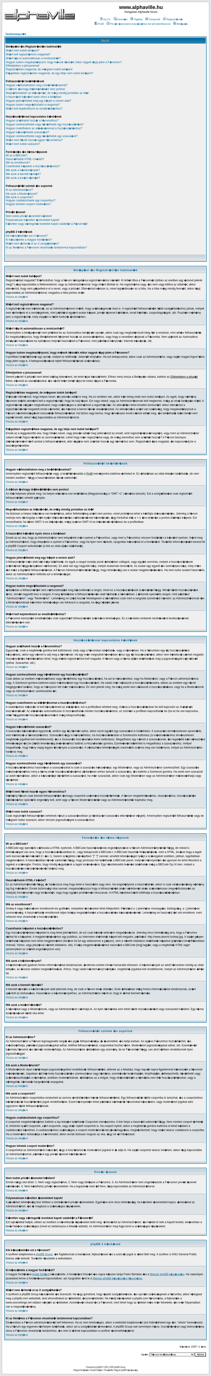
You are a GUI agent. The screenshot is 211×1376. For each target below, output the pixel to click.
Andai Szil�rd (41, 1274)
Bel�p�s (180, 24)
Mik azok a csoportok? (19, 197)
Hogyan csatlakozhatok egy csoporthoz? (30, 200)
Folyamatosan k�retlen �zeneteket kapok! (32, 220)
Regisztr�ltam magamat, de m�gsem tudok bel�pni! (39, 69)
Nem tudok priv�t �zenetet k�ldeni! (29, 216)
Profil (99, 24)
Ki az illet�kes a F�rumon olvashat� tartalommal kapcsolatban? (46, 247)
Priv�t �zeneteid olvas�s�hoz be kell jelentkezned (138, 24)
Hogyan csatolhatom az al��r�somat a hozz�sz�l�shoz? (44, 128)
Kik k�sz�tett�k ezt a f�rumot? (27, 235)
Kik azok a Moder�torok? (22, 193)
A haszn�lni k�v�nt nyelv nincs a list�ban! (34, 96)
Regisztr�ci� (173, 19)
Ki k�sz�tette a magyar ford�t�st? (29, 239)
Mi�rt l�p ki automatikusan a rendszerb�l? (33, 58)
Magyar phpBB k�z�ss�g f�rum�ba (117, 1278)
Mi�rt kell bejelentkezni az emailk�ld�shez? (34, 108)
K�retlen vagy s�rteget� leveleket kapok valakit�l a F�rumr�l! (47, 223)
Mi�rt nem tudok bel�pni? (22, 50)
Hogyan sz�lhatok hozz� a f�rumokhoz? (32, 120)
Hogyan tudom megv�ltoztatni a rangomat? (33, 104)
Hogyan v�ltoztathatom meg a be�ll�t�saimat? (36, 85)
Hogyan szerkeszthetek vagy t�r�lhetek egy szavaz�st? (41, 136)
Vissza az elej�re (17, 296)
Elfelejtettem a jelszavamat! (22, 65)
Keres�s (121, 19)
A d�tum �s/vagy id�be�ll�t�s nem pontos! (35, 89)
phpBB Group (44, 1254)
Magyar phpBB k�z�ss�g (167, 1274)
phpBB (99, 1367)
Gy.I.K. (105, 19)
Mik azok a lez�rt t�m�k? (23, 178)
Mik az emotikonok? (18, 162)
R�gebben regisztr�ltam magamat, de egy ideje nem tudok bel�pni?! (49, 73)
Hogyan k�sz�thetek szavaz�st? (27, 132)
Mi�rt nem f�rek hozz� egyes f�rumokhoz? (34, 140)
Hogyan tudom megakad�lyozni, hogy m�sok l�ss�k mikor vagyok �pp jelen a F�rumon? (64, 62)
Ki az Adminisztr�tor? (19, 189)
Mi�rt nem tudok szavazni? (23, 144)
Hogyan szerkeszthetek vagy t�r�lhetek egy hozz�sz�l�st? (45, 124)
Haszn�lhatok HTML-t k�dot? (25, 159)
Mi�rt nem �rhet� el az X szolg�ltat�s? (32, 243)
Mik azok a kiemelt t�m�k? (23, 174)
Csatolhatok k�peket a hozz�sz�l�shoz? (33, 166)
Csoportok (152, 19)
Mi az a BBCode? (16, 155)
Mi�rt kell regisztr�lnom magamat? (28, 54)
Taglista (136, 19)
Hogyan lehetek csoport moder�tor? (28, 204)
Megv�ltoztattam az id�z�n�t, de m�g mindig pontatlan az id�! (47, 93)
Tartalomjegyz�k (15, 34)
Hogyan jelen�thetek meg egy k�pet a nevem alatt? (38, 100)
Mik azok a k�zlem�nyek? (23, 170)
